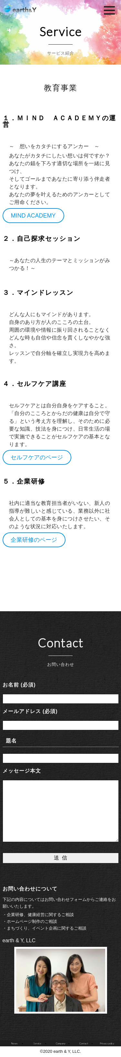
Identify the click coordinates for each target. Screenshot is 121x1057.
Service (37, 1043)
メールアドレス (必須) (30, 711)
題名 (11, 740)
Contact (83, 1043)
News (14, 1043)
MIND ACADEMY (33, 215)
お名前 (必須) (19, 685)
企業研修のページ (34, 540)
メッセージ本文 (22, 771)
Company (61, 1043)
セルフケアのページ (37, 457)
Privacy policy (107, 1043)
